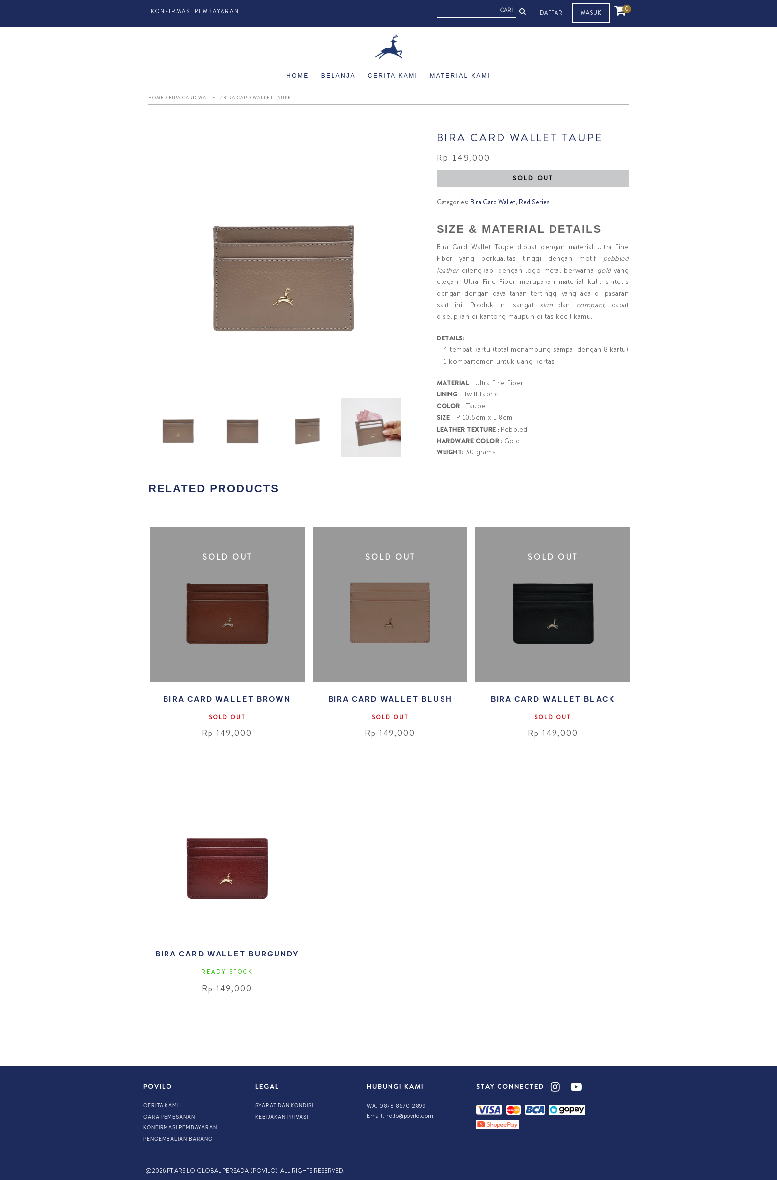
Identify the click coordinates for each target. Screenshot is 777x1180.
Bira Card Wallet (194, 98)
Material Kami (460, 75)
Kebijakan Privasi (281, 1117)
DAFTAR (551, 13)
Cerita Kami (393, 75)
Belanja (338, 75)
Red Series (534, 202)
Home (297, 75)
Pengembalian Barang (178, 1139)
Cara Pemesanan (169, 1117)
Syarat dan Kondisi (284, 1105)
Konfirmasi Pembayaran (195, 11)
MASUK (591, 13)
